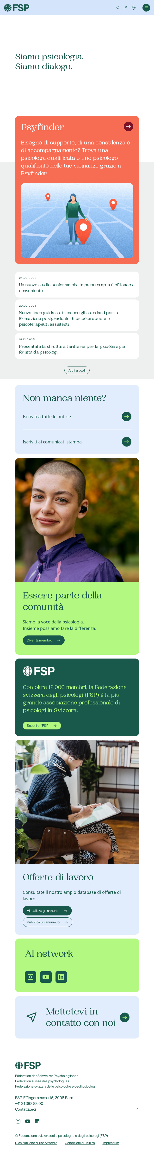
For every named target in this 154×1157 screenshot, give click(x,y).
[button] (118, 8)
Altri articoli (77, 370)
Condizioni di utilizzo (80, 1143)
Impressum (111, 1143)
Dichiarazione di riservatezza (36, 1143)
